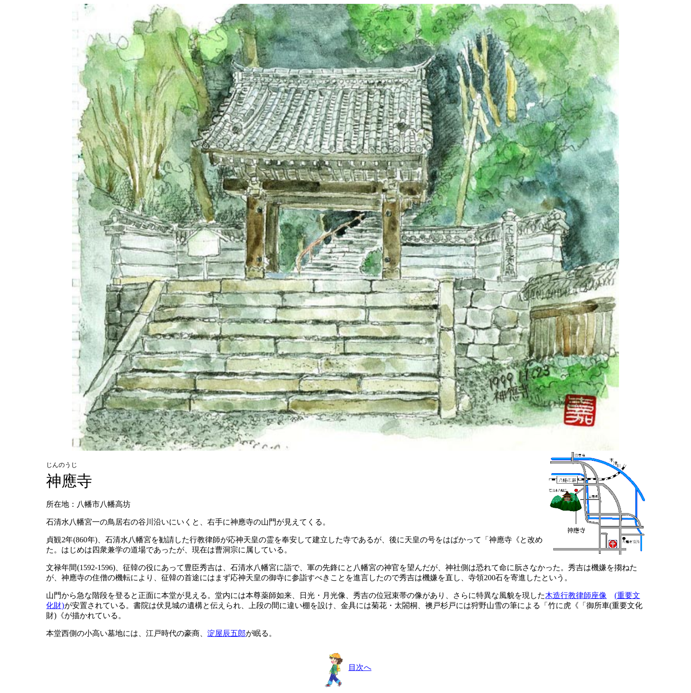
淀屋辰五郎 (226, 633)
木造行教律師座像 (576, 595)
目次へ (346, 667)
